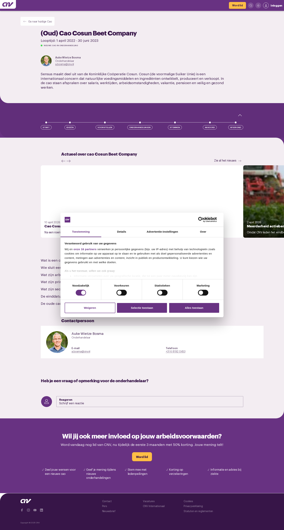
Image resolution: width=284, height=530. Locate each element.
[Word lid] (237, 5)
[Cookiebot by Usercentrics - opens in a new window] (204, 219)
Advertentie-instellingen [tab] (162, 231)
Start (46, 127)
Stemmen (175, 127)
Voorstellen (105, 127)
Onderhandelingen (140, 127)
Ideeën (70, 127)
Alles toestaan (194, 307)
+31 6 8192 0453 (175, 351)
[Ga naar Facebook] (22, 510)
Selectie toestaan (142, 307)
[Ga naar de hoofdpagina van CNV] (8, 4)
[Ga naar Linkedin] (41, 510)
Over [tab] (203, 231)
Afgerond (235, 127)
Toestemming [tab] (81, 231)
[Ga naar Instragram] (28, 510)
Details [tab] (121, 231)
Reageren (65, 399)
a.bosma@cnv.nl (64, 64)
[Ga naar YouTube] (35, 510)
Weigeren (90, 307)
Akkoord (210, 127)
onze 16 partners (85, 249)
